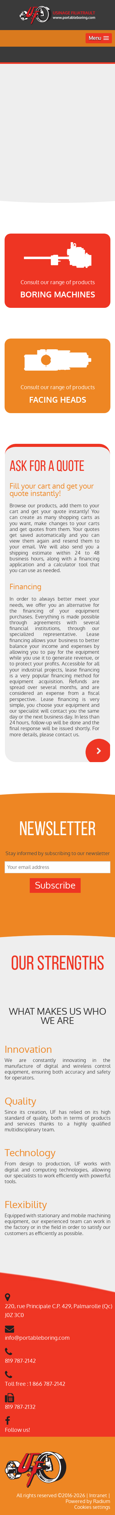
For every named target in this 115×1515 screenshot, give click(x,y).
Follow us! (17, 1430)
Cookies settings (92, 1507)
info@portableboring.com (37, 1338)
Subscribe (55, 885)
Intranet (98, 1495)
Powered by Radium (88, 1501)
